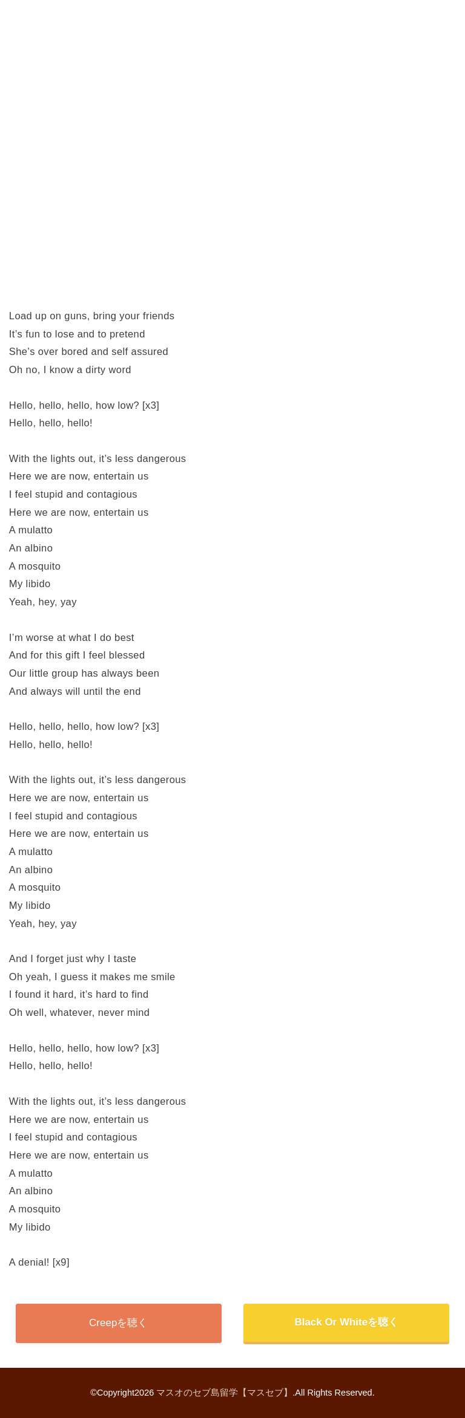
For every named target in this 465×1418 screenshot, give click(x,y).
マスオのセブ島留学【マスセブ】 (224, 1392)
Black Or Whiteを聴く (346, 1322)
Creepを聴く (118, 1323)
